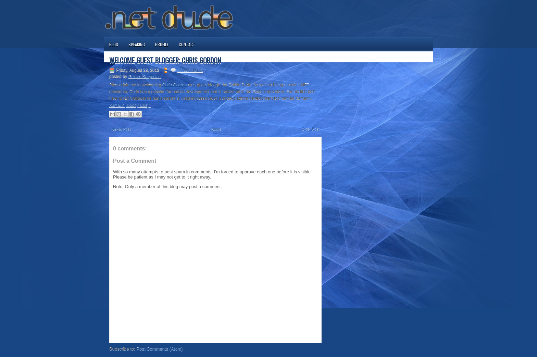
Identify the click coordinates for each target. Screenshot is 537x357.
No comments (190, 70)
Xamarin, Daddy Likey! (130, 105)
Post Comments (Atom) (160, 348)
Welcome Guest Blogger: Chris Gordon (165, 60)
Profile (161, 44)
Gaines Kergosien (144, 76)
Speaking (136, 44)
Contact (187, 44)
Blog (113, 44)
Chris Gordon (174, 84)
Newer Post (121, 129)
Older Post (311, 129)
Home (216, 129)
